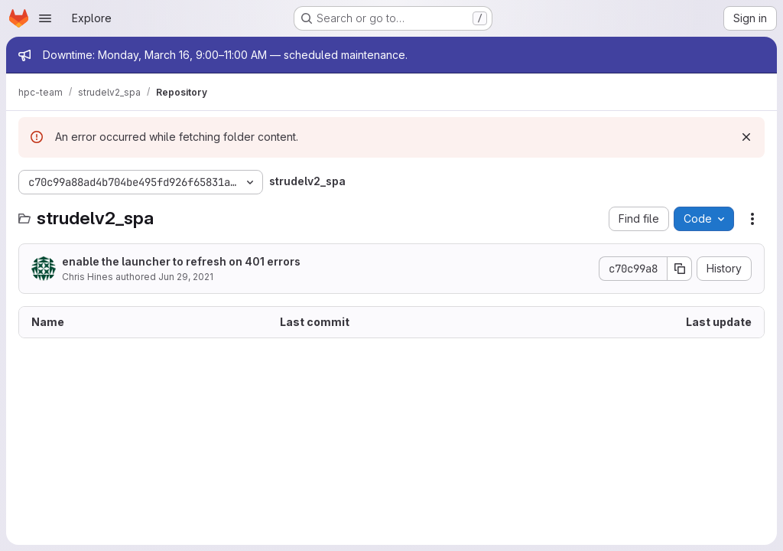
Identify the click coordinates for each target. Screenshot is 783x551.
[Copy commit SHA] (680, 268)
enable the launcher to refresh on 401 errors (181, 261)
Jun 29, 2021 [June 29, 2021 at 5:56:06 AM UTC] (185, 276)
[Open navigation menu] (45, 18)
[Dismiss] (746, 137)
